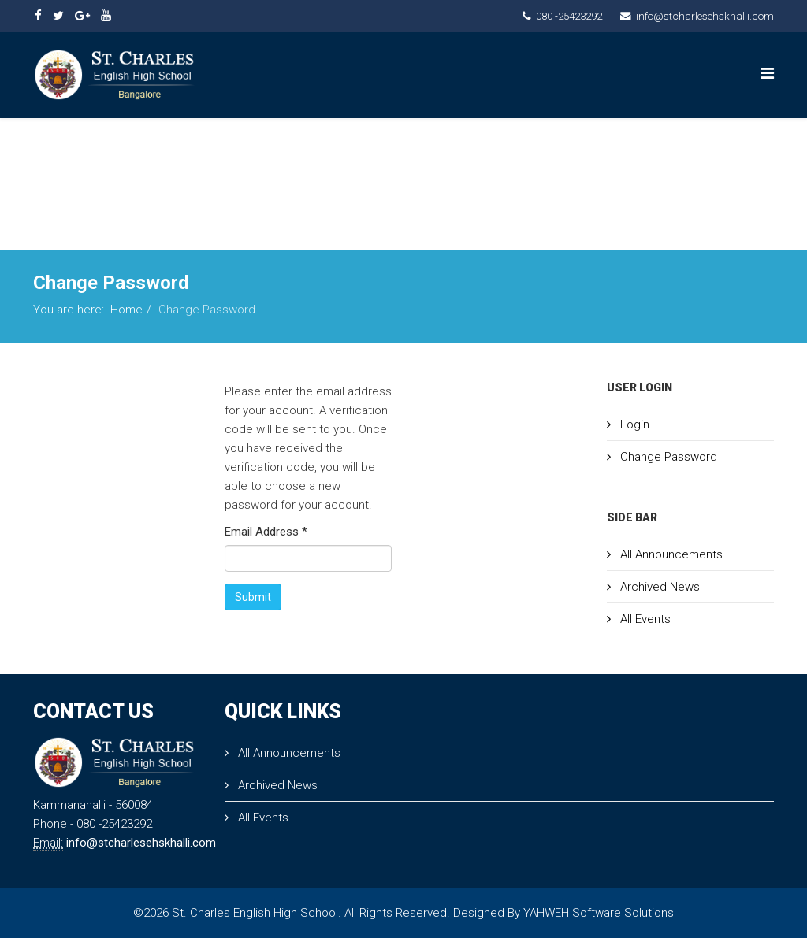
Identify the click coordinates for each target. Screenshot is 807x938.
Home (248, 143)
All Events (644, 619)
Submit (253, 597)
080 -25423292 (569, 15)
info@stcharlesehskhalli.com (705, 15)
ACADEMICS (528, 143)
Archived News (658, 587)
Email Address (266, 532)
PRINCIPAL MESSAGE (422, 143)
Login (633, 424)
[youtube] (106, 16)
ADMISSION (620, 143)
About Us (307, 143)
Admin (250, 214)
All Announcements (670, 554)
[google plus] (82, 16)
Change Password (667, 457)
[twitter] (58, 16)
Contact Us (715, 143)
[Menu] (767, 73)
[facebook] (38, 16)
